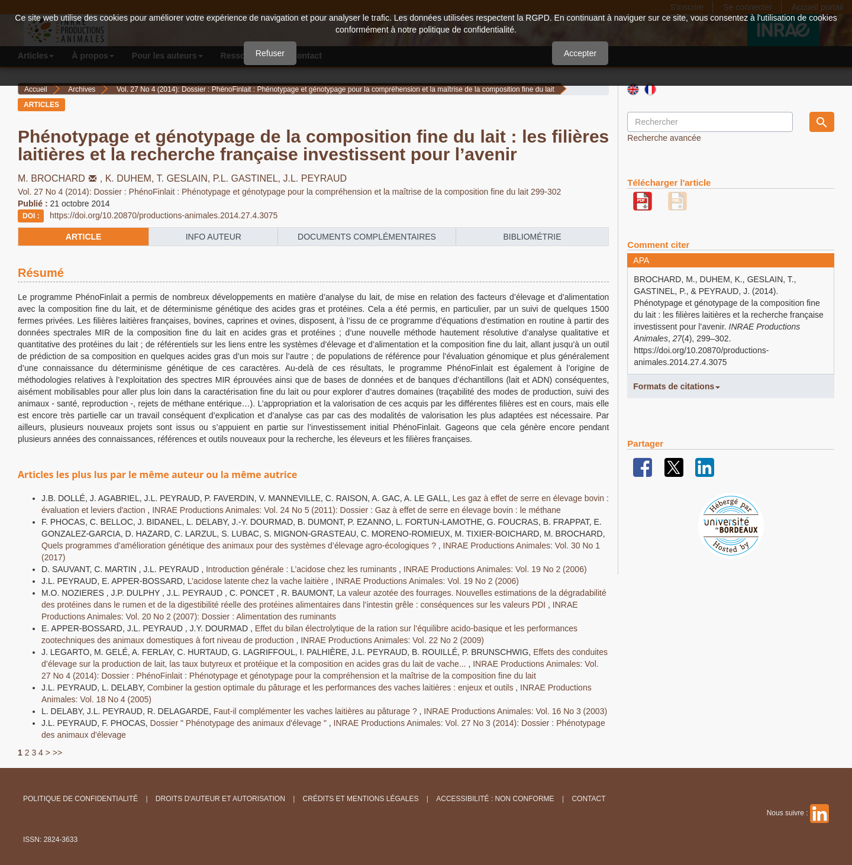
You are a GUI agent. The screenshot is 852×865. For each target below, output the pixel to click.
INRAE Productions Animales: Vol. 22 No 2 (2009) (392, 640)
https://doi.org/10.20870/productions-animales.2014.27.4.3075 (163, 215)
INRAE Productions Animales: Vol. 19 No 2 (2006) (495, 569)
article (84, 236)
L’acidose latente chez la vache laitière (259, 581)
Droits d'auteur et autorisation (220, 799)
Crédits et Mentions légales (361, 799)
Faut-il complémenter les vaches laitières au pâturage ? (316, 711)
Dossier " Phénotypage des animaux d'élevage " (239, 723)
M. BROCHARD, (61, 178)
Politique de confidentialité (80, 799)
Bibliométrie (532, 236)
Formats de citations (676, 386)
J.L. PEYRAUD (315, 178)
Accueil (35, 89)
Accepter (580, 53)
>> (57, 752)
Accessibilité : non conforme (495, 799)
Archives (81, 89)
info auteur (213, 236)
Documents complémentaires (367, 236)
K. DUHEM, (131, 178)
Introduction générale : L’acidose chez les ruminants (302, 569)
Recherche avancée (664, 138)
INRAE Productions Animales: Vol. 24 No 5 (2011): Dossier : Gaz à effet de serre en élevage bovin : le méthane (356, 510)
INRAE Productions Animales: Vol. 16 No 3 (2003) (515, 711)
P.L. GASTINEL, (248, 178)
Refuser (270, 53)
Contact (588, 799)
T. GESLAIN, (185, 178)
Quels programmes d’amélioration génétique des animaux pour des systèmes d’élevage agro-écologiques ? (239, 545)
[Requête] (710, 122)
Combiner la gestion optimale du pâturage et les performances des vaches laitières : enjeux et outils (331, 687)
